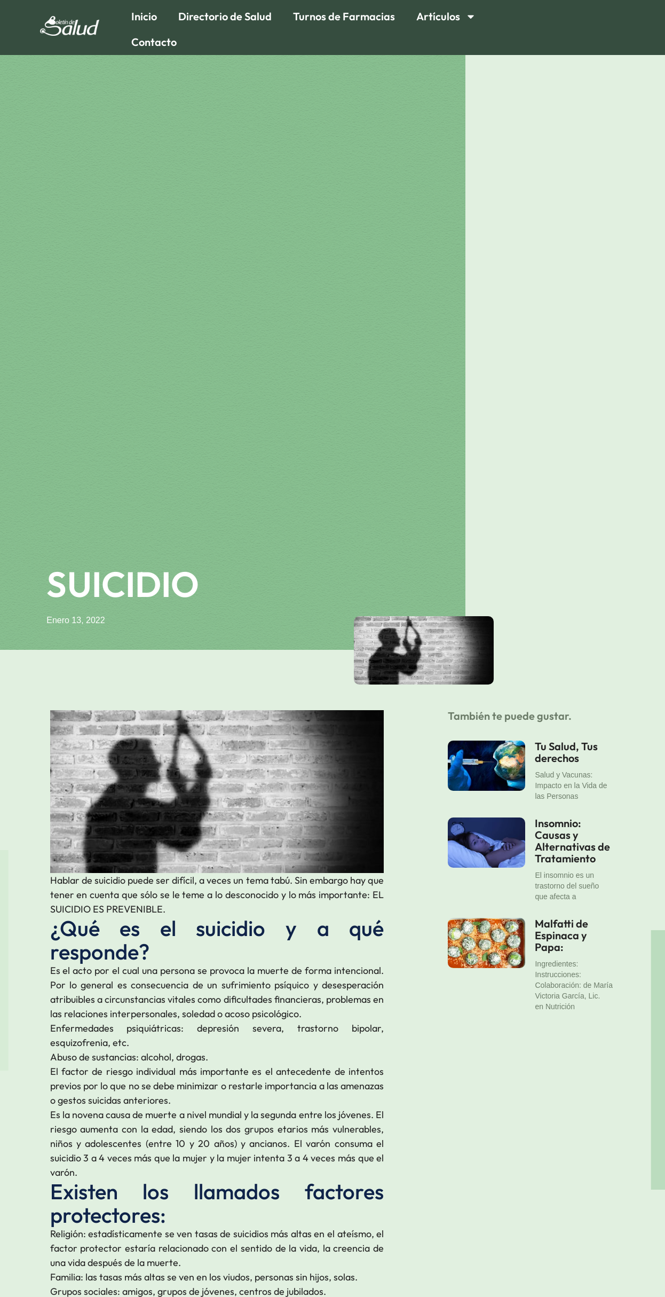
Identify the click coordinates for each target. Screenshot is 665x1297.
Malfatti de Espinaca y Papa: (561, 935)
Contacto (154, 42)
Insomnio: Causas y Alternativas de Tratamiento (572, 840)
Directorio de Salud (225, 16)
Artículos (446, 16)
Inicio (144, 16)
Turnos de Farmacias (344, 16)
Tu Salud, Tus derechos (566, 752)
